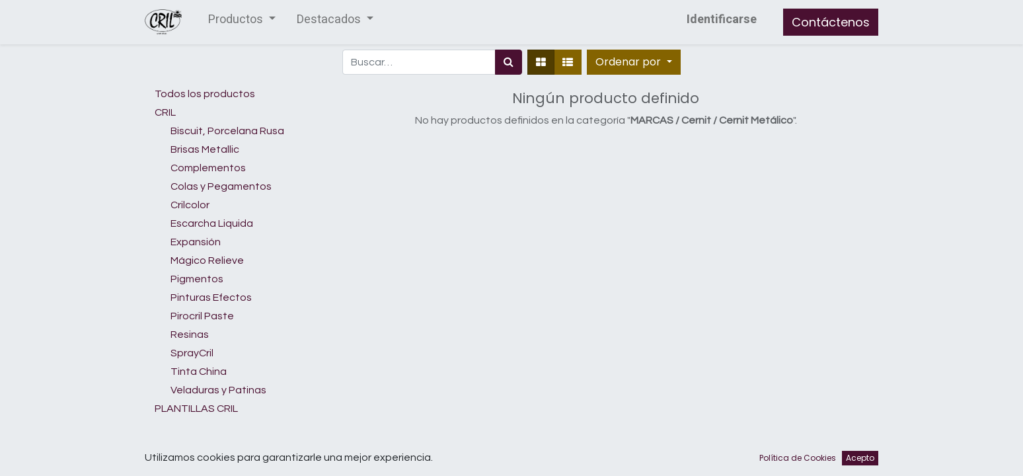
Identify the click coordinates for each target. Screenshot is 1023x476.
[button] (633, 62)
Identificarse (722, 19)
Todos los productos (205, 94)
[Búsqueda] (508, 62)
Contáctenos (831, 22)
